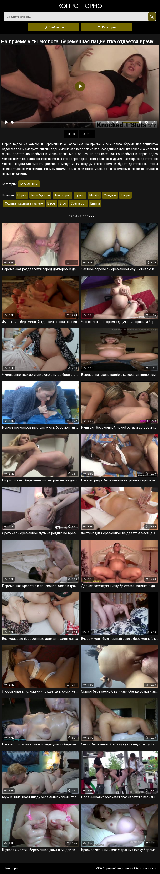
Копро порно (80, 6)
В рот (51, 203)
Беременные (29, 184)
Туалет (80, 195)
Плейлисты (53, 27)
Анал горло (62, 195)
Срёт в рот (78, 203)
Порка (21, 195)
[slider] (58, 122)
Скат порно (11, 868)
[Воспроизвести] (6, 122)
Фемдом (110, 195)
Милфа (94, 195)
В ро (63, 203)
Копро (125, 195)
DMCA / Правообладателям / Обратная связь (125, 868)
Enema (95, 203)
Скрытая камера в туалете (24, 203)
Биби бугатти (40, 195)
